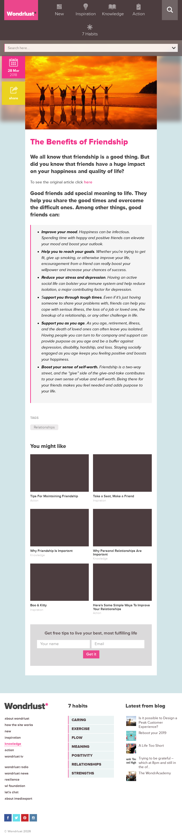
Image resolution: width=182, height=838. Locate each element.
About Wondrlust (17, 718)
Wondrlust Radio (16, 767)
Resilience (12, 779)
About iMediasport (18, 798)
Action (9, 750)
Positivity (82, 755)
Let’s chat (11, 792)
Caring (79, 719)
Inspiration (13, 738)
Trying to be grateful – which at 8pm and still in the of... (157, 762)
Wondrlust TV (14, 756)
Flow (77, 737)
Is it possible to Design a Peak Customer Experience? (158, 722)
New (8, 731)
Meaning (80, 746)
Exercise (81, 728)
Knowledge (13, 744)
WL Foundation (15, 786)
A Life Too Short (151, 746)
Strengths (83, 773)
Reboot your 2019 (152, 733)
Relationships (44, 427)
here (88, 182)
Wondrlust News (17, 773)
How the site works (19, 725)
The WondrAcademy (155, 773)
